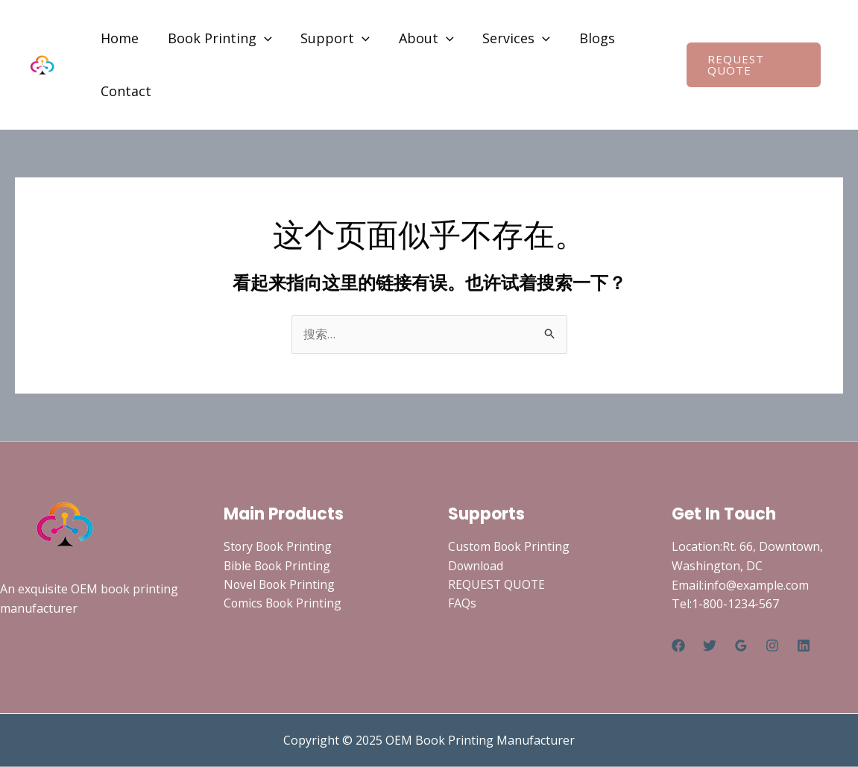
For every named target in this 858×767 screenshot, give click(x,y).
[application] (261, 38)
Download (476, 566)
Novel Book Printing (281, 585)
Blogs (586, 38)
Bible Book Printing (278, 566)
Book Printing (217, 38)
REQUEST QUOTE (497, 585)
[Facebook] (678, 645)
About (419, 38)
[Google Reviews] (741, 645)
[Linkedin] (803, 645)
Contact (125, 91)
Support (330, 38)
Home (119, 38)
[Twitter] (709, 645)
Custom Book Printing (510, 547)
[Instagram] (772, 645)
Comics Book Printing (284, 604)
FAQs (462, 604)
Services (507, 38)
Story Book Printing (279, 547)
